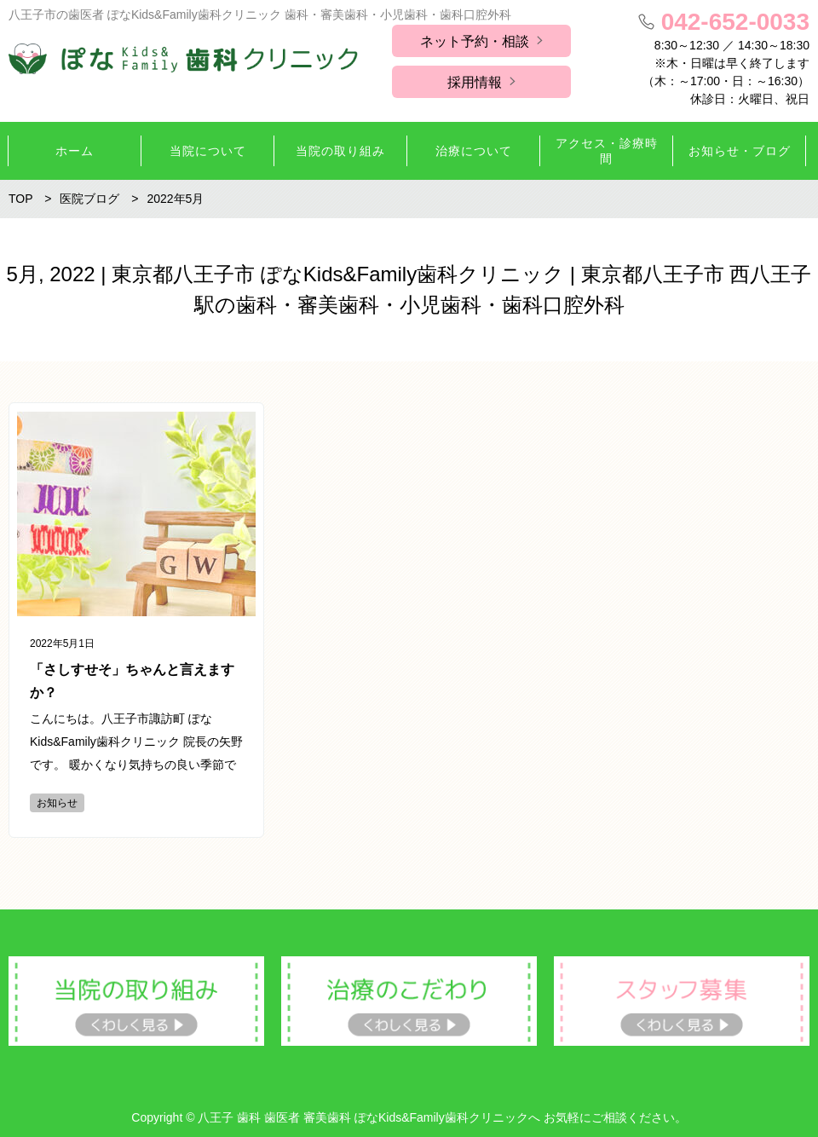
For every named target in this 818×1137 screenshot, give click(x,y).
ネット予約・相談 (474, 41)
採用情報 (474, 82)
